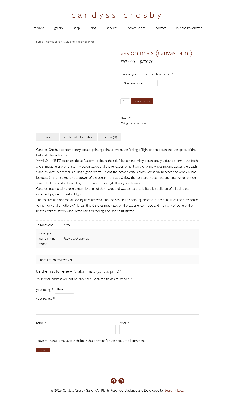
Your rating (44, 289)
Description (47, 136)
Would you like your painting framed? (148, 73)
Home (39, 41)
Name (41, 322)
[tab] (47, 137)
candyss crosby (117, 14)
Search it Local (174, 390)
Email (124, 322)
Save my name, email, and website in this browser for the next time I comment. (91, 340)
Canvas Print (53, 41)
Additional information (78, 136)
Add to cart (142, 101)
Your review (45, 298)
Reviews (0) (109, 136)
